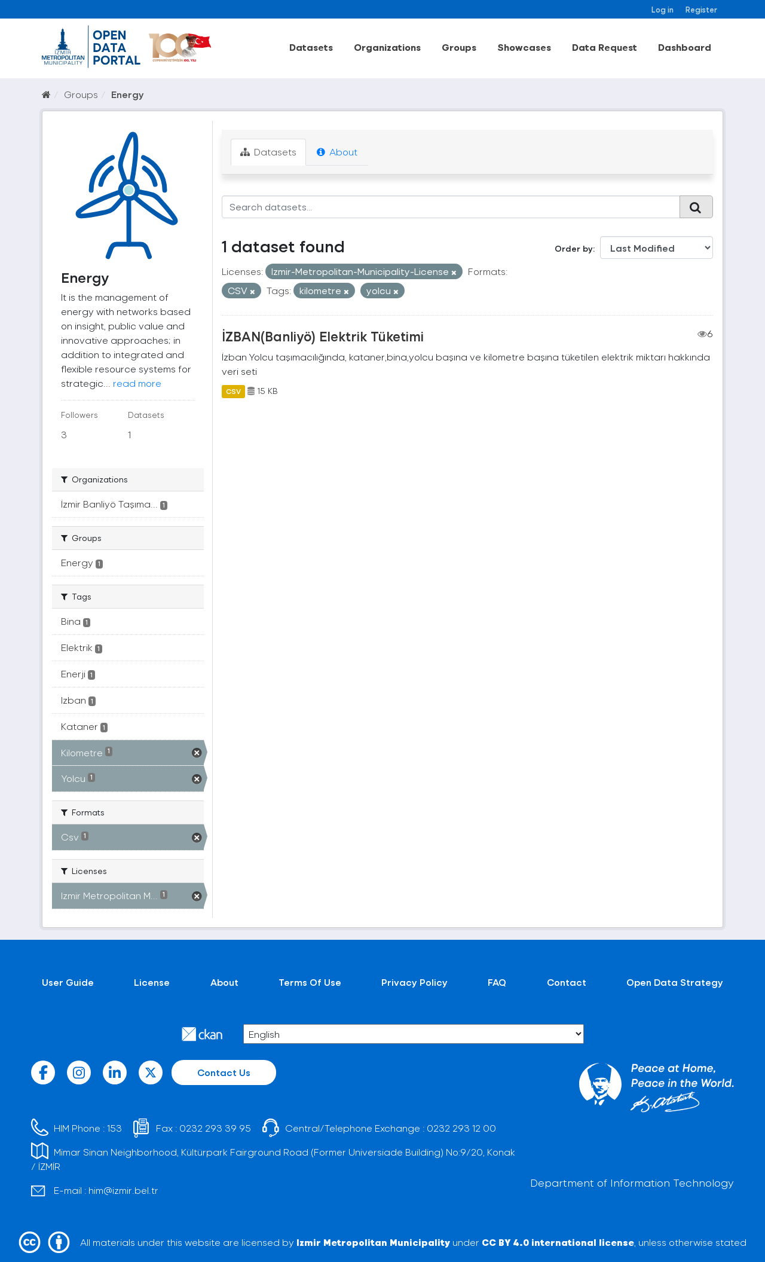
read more (137, 383)
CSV (233, 391)
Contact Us (223, 1072)
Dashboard (684, 47)
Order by (574, 248)
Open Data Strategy (674, 982)
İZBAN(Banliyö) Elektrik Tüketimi (323, 336)
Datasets (311, 47)
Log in (662, 9)
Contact (566, 982)
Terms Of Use (310, 982)
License (152, 982)
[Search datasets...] (451, 206)
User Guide (68, 982)
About (337, 151)
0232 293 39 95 (215, 1128)
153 (114, 1128)
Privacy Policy (414, 982)
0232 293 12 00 (461, 1128)
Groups (459, 47)
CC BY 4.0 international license (558, 1242)
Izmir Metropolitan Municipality (373, 1242)
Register (701, 9)
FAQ (497, 982)
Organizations (387, 47)
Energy (127, 94)
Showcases (524, 47)
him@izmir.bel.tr (123, 1190)
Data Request (604, 47)
